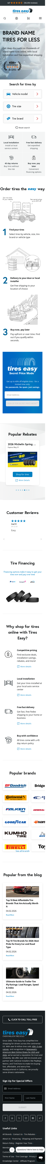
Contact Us (18, 1134)
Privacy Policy (35, 1156)
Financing (16, 1138)
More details (24, 666)
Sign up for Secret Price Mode (22, 403)
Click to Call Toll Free (24, 1019)
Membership (8, 1147)
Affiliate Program (27, 1161)
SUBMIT (22, 1107)
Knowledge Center (11, 1161)
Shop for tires (22, 474)
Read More (10, 915)
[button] (4, 539)
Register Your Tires (24, 1143)
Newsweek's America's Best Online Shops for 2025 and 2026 (21, 1052)
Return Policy (8, 1143)
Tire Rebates (29, 1134)
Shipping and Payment (32, 1138)
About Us (7, 1138)
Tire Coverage (22, 1156)
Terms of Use (8, 1156)
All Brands (7, 1134)
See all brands (23, 851)
